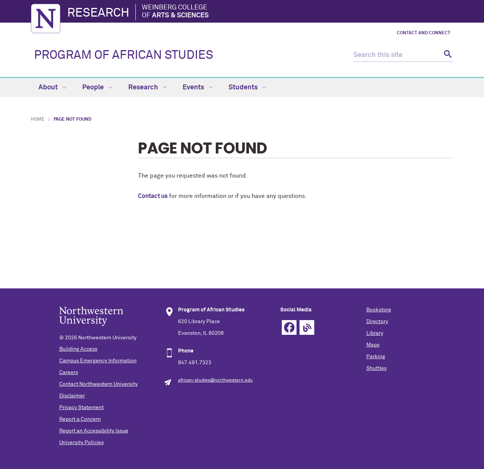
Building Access (78, 349)
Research (98, 13)
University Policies (81, 442)
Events (198, 87)
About (52, 87)
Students (247, 87)
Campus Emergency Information (98, 360)
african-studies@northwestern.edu (215, 380)
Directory (377, 321)
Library (374, 333)
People (97, 87)
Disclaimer (72, 395)
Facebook (289, 327)
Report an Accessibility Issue (93, 431)
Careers (68, 372)
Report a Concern (80, 419)
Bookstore (378, 310)
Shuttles (376, 368)
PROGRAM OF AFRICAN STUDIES (123, 55)
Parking (375, 356)
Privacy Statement (81, 407)
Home (38, 119)
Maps (373, 345)
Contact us (152, 196)
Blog (307, 327)
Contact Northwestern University (98, 384)
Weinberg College (175, 12)
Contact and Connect (423, 33)
